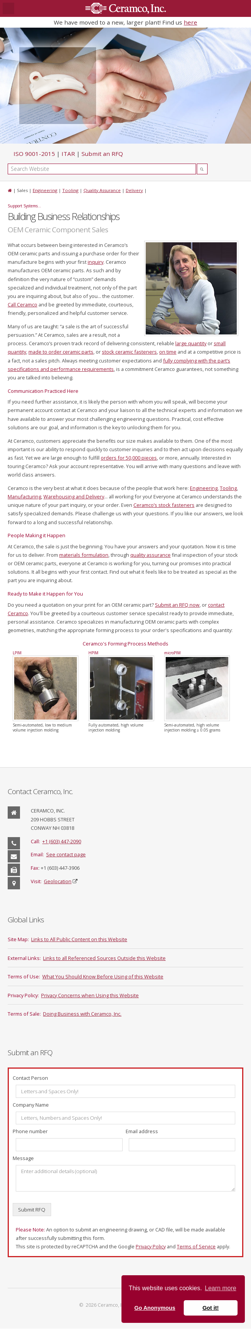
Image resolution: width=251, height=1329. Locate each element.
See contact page (66, 854)
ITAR (68, 153)
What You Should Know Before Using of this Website (102, 976)
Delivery (134, 190)
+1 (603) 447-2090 (61, 841)
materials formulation (83, 554)
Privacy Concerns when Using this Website (90, 995)
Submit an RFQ (102, 153)
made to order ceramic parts (60, 351)
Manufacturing (24, 496)
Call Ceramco (22, 304)
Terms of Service (196, 1246)
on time (167, 351)
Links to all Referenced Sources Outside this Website (104, 958)
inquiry (95, 261)
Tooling (70, 190)
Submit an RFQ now (177, 604)
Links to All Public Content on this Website (79, 939)
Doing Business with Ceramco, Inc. (82, 1013)
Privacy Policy (151, 1246)
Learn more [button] (220, 1288)
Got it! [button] (211, 1308)
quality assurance (150, 554)
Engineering (45, 190)
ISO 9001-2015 (34, 153)
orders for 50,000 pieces (129, 457)
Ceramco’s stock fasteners (163, 504)
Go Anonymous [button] (154, 1308)
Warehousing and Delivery (73, 496)
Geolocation (57, 881)
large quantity (190, 343)
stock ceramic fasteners (129, 351)
